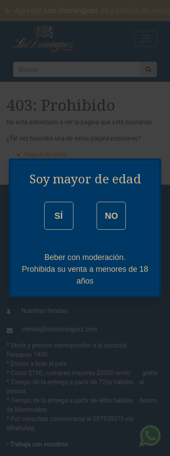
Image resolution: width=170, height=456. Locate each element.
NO (111, 216)
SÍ (59, 216)
